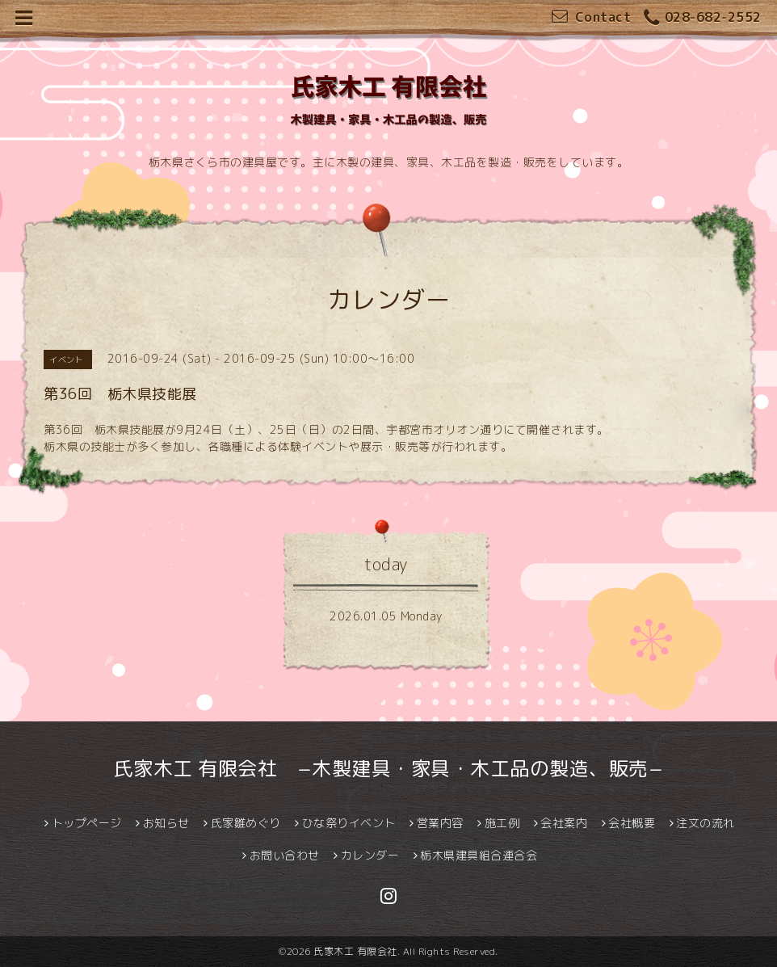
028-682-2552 (703, 18)
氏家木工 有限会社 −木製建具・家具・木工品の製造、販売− (389, 768)
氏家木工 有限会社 (355, 951)
